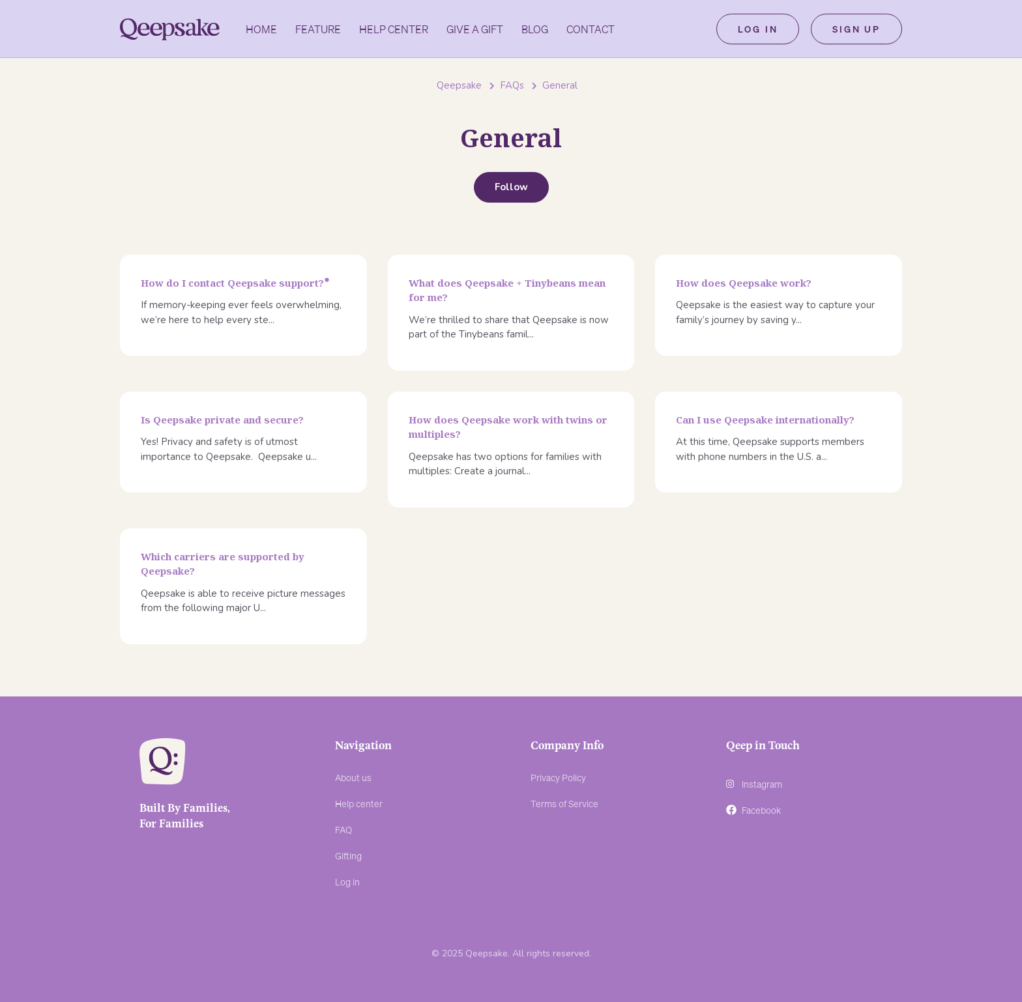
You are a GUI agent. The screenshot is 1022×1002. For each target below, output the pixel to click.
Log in (758, 29)
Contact (590, 29)
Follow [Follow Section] (511, 186)
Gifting (348, 855)
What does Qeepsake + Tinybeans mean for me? (507, 290)
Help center (359, 803)
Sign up (856, 29)
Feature (318, 29)
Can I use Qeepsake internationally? (765, 419)
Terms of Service (564, 803)
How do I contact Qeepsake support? (232, 282)
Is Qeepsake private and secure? (222, 419)
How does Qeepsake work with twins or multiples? (508, 427)
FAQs (512, 85)
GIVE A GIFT (474, 29)
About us (353, 777)
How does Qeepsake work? (743, 282)
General (559, 85)
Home (261, 29)
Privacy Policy (558, 777)
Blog (534, 29)
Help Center (393, 29)
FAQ (343, 829)
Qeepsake (459, 85)
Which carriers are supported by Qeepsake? (222, 564)
